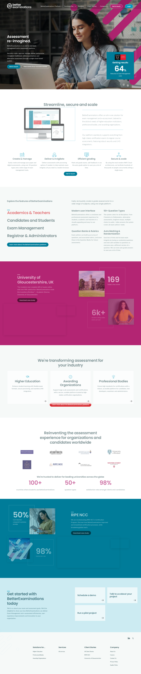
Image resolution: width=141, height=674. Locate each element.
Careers (112, 655)
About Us (112, 651)
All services (62, 651)
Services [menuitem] (81, 6)
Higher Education (37, 651)
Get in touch (116, 6)
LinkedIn (129, 638)
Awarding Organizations (39, 658)
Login (129, 6)
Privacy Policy (114, 662)
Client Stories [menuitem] (92, 6)
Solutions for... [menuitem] (69, 6)
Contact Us (113, 658)
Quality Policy (114, 665)
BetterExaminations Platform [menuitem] (51, 6)
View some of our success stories (35, 67)
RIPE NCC (87, 655)
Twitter (133, 638)
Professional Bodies (38, 655)
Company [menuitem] (103, 6)
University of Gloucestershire (92, 658)
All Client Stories (89, 651)
